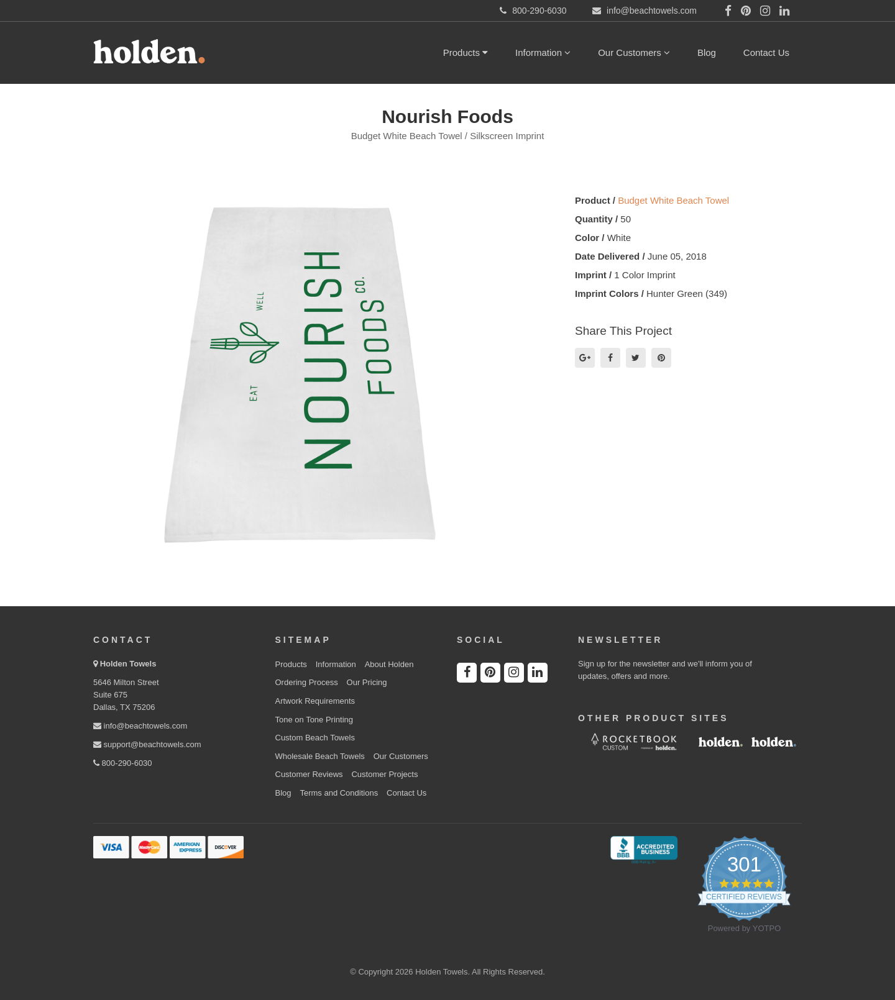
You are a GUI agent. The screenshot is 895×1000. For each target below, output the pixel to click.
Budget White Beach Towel (673, 200)
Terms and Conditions (339, 793)
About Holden (389, 664)
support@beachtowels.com (147, 744)
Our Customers (634, 52)
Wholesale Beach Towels (320, 756)
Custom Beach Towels (315, 737)
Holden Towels (128, 663)
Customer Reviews (309, 774)
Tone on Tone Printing (314, 719)
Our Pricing (367, 682)
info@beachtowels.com (140, 725)
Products (465, 52)
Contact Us (766, 52)
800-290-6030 (122, 763)
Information (543, 52)
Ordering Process (306, 682)
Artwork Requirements (315, 701)
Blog (706, 52)
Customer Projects (384, 774)
